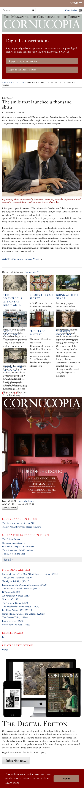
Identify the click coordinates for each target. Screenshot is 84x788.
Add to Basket (10, 508)
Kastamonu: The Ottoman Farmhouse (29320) (24, 585)
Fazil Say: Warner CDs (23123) (17, 610)
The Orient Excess (11, 539)
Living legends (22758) (13, 621)
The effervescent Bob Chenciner (17, 550)
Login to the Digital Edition (22, 69)
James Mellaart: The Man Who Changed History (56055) (30, 574)
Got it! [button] (66, 778)
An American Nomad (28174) (16, 595)
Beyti (4, 637)
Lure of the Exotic (25, 501)
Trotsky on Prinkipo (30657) (15, 581)
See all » (8, 559)
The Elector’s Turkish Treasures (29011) (21, 588)
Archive (7, 82)
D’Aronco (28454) (11, 592)
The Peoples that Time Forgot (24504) (20, 606)
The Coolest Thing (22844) (15, 617)
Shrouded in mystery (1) (13, 543)
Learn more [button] (12, 782)
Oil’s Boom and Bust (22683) (16, 624)
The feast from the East (13, 553)
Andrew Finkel (26, 519)
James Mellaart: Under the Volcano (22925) (23, 613)
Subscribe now (15, 761)
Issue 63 (19, 82)
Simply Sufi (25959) (11, 599)
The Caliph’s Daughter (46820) (17, 577)
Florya (5, 649)
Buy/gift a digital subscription (23, 61)
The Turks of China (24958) (15, 603)
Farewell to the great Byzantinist (18, 546)
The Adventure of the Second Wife (19, 523)
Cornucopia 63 (32, 272)
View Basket (71, 10)
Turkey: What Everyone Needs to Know (21, 526)
